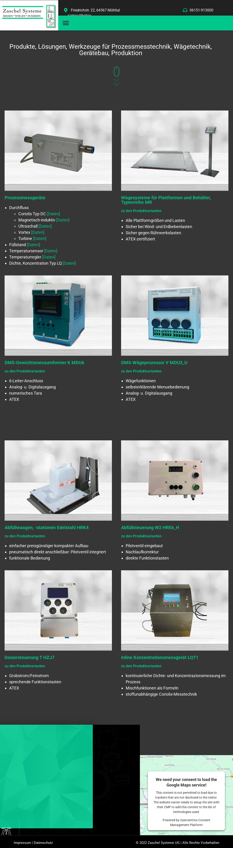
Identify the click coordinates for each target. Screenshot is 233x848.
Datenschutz (43, 844)
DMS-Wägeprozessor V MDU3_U (154, 362)
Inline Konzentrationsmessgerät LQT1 (159, 657)
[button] (66, 23)
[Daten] (53, 213)
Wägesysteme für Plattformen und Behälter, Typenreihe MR (166, 200)
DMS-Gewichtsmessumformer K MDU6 (44, 362)
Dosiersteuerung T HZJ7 (29, 657)
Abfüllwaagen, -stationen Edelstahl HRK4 (47, 527)
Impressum (22, 844)
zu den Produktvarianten (141, 211)
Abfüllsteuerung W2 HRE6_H (150, 527)
